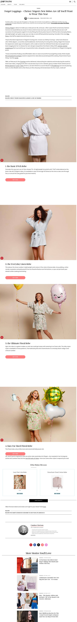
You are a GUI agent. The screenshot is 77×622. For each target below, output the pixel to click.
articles (60, 46)
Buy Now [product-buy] (20, 493)
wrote (16, 58)
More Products (38, 500)
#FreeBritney (55, 65)
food (15, 4)
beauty (10, 4)
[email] (46, 544)
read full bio (33, 535)
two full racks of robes (32, 458)
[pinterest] (1, 160)
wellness (22, 4)
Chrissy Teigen (9, 28)
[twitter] (38, 544)
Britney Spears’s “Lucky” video (14, 65)
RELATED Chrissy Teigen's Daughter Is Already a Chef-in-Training (23, 98)
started (65, 46)
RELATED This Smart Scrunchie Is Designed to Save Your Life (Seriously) (25, 512)
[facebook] (34, 544)
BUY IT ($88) (15, 277)
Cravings (23, 61)
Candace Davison (34, 18)
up (12, 48)
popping (8, 48)
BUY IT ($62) (15, 179)
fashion (3, 4)
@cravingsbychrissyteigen (13, 56)
